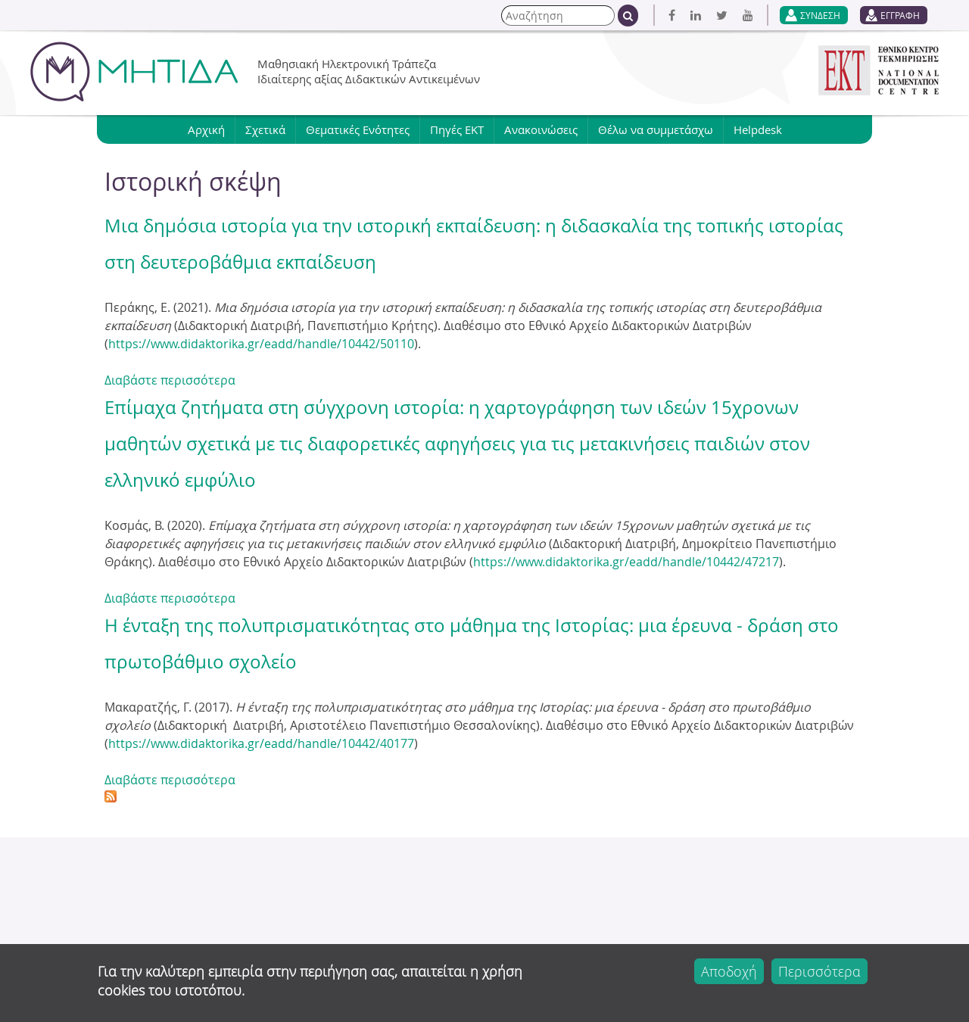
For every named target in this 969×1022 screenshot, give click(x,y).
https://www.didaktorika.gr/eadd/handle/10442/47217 (626, 561)
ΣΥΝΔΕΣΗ (820, 15)
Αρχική (206, 129)
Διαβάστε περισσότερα (169, 380)
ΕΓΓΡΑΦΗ (900, 15)
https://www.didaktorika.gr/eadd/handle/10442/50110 (261, 343)
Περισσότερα (819, 971)
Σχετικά (265, 129)
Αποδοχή (729, 971)
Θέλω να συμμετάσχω (655, 129)
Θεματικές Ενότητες (358, 129)
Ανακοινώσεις (541, 129)
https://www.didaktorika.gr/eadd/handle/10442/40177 (261, 743)
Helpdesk (758, 129)
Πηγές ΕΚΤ (457, 129)
